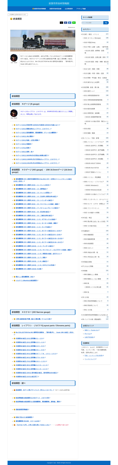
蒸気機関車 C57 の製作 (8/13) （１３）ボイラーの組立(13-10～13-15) (39, 238)
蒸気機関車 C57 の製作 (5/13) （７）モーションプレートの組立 (37, 208)
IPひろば (88, 334)
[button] (106, 22)
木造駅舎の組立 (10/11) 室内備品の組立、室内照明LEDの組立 (37, 373)
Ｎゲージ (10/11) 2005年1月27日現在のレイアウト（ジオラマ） (37, 159)
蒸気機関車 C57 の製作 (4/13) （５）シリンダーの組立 (34, 200)
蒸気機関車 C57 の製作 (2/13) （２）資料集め (32, 189)
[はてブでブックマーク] (69, 23)
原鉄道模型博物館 (22, 409)
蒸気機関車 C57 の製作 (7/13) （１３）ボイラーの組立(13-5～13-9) (39, 234)
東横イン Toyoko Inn (92, 330)
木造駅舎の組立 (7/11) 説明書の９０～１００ (31, 361)
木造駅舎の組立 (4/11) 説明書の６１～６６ (30, 350)
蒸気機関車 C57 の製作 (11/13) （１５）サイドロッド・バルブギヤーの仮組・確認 (44, 250)
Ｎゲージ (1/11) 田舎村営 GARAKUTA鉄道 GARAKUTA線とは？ (38, 125)
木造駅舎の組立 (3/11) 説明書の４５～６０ (30, 346)
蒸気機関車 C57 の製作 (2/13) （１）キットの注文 (33, 185)
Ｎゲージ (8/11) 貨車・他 (25, 152)
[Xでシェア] (61, 23)
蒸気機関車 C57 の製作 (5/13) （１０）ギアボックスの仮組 (36, 219)
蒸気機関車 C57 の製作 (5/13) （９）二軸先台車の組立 (34, 215)
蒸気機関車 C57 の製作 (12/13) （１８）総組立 (32, 261)
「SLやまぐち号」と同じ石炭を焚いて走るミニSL (33, 425)
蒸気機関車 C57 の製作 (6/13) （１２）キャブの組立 (34, 227)
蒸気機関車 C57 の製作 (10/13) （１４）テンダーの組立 (35, 246)
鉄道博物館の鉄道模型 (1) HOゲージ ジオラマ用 (33, 398)
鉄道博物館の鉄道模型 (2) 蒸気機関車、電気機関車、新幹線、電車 (38, 401)
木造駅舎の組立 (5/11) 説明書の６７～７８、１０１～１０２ (36, 354)
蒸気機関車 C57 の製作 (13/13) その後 (29, 269)
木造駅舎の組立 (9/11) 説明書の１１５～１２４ (32, 369)
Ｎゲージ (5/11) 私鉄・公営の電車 (28, 140)
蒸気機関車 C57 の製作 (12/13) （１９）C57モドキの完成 (35, 265)
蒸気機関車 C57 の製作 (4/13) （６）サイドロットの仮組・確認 (37, 204)
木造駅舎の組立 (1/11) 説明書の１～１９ (30, 338)
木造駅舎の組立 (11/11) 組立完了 (27, 376)
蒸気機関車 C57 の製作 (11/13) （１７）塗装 (31, 257)
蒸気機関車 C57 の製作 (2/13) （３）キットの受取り (34, 193)
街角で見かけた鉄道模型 (24, 417)
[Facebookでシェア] (65, 23)
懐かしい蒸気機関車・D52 (25, 277)
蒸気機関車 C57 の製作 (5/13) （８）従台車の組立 (33, 212)
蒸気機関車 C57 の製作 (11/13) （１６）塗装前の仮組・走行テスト (39, 254)
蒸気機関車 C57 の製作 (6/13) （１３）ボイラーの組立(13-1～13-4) (39, 231)
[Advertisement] (43, 79)
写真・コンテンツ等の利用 (94, 355)
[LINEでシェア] (74, 23)
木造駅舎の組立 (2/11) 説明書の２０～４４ (30, 342)
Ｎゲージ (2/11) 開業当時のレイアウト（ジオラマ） (33, 129)
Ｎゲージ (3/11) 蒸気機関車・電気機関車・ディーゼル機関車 (36, 132)
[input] (92, 22)
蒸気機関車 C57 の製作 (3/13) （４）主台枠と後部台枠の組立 (37, 196)
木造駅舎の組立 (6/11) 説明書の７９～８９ (30, 357)
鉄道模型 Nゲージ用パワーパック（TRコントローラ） (35, 390)
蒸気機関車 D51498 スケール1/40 (28, 421)
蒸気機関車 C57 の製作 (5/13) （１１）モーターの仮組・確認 (37, 223)
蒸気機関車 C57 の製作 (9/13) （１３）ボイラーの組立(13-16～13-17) (39, 242)
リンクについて (90, 359)
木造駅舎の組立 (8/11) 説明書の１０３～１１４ (32, 365)
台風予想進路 (90, 337)
